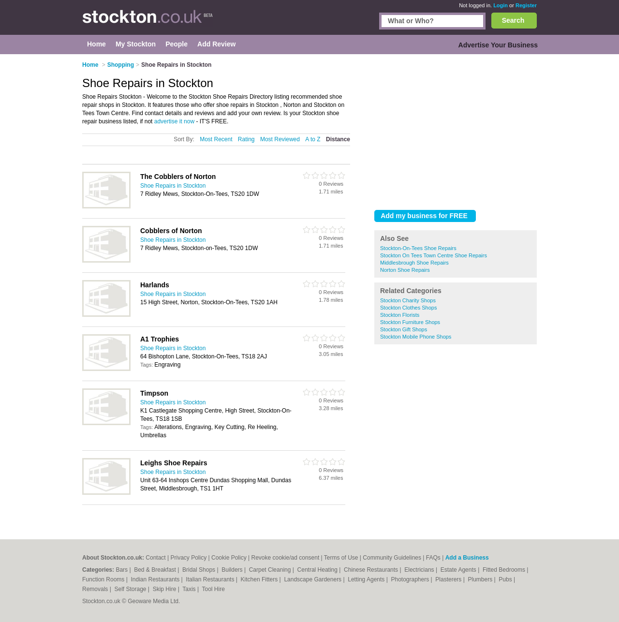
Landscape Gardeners (313, 579)
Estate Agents (459, 569)
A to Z (312, 139)
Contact (155, 557)
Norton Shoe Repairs (405, 270)
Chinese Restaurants (371, 569)
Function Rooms (104, 579)
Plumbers (481, 579)
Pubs (506, 579)
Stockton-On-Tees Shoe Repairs (418, 248)
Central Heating (318, 569)
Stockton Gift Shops (403, 329)
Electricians (420, 569)
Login (500, 5)
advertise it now (174, 121)
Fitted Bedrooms (505, 569)
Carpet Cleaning (271, 569)
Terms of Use (341, 557)
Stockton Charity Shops (408, 300)
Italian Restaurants (211, 579)
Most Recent (216, 139)
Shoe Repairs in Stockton (173, 185)
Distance (338, 139)
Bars (122, 569)
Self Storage (130, 589)
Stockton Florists (399, 315)
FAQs (433, 557)
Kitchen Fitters (260, 579)
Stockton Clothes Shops (408, 308)
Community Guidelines (392, 557)
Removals (96, 589)
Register (526, 5)
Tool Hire (213, 589)
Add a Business (467, 557)
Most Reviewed (280, 139)
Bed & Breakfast (155, 569)
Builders (232, 569)
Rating (246, 139)
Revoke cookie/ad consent (285, 557)
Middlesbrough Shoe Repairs (414, 263)
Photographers (410, 579)
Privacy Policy (189, 557)
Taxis (189, 589)
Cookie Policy (229, 557)
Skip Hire (165, 589)
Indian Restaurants (156, 579)
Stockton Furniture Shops (410, 322)
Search (513, 20)
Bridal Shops (199, 569)
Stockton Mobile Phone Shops (415, 337)
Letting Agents (367, 579)
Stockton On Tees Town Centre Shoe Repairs (433, 255)
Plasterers (449, 579)
